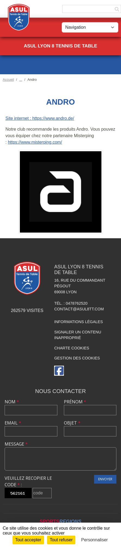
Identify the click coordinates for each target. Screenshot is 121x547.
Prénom (75, 402)
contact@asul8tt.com (79, 309)
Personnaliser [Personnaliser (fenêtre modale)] (94, 540)
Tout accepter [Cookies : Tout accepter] (28, 540)
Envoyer (105, 479)
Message (16, 444)
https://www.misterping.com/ (35, 142)
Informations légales (78, 322)
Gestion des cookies (77, 358)
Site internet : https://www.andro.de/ (39, 118)
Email (13, 423)
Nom (12, 402)
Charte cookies (71, 348)
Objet (72, 423)
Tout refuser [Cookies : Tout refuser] (61, 540)
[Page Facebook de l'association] (59, 371)
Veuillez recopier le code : (28, 481)
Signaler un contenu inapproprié (77, 335)
